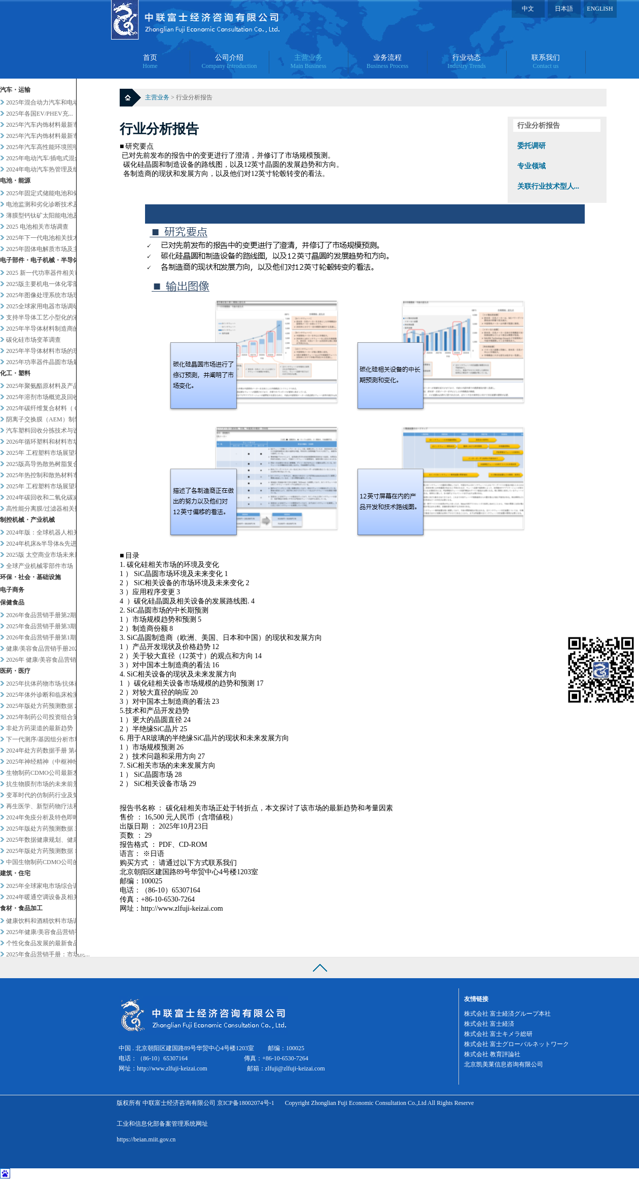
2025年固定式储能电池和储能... (48, 193)
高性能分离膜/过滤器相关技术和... (51, 508)
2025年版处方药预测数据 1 (42, 850)
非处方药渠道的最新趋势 (39, 728)
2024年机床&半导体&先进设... (46, 543)
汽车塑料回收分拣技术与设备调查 (51, 430)
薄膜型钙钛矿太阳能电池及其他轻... (54, 215)
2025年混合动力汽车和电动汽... (48, 102)
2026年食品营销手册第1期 (41, 637)
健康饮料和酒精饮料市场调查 (45, 920)
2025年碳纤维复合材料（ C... (44, 408)
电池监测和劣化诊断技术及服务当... (54, 204)
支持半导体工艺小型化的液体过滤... (54, 317)
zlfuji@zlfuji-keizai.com (295, 1068)
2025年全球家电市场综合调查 (45, 885)
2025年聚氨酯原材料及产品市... (48, 385)
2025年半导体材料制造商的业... (48, 328)
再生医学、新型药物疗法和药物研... (54, 806)
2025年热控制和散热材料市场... (48, 475)
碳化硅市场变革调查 (33, 339)
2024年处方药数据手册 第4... (44, 750)
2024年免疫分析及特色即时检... (48, 817)
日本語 (564, 8)
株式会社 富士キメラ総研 (498, 1034)
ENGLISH (600, 8)
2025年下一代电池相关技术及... (48, 237)
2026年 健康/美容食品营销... (43, 659)
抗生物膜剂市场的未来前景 (42, 784)
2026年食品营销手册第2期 (41, 615)
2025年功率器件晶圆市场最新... (48, 362)
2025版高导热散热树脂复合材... (48, 464)
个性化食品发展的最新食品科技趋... (54, 943)
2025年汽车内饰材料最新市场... (48, 124)
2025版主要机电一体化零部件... (48, 284)
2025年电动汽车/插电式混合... (45, 158)
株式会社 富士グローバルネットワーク (516, 1044)
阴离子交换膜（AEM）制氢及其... (51, 419)
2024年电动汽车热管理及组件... (48, 169)
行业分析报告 (538, 125)
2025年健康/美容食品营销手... (45, 932)
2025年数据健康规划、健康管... (48, 839)
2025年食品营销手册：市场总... (48, 954)
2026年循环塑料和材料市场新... (48, 441)
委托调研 (531, 146)
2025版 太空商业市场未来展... (45, 554)
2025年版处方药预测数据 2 (42, 705)
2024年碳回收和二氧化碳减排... (48, 497)
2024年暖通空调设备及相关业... (48, 897)
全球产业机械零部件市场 (39, 565)
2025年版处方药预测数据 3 (42, 828)
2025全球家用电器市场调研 (42, 306)
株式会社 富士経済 (489, 1023)
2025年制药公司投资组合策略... (48, 717)
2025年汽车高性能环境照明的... (48, 147)
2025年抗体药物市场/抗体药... (45, 683)
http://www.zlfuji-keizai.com (172, 1068)
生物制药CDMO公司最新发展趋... (51, 772)
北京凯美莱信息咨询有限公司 (503, 1064)
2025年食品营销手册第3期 (41, 626)
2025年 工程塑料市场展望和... (45, 452)
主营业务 (158, 97)
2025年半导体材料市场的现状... (48, 350)
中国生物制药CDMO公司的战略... (51, 862)
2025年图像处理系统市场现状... (48, 295)
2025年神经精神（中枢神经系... (48, 761)
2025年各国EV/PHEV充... (39, 113)
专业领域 (531, 166)
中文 (528, 8)
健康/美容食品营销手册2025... (45, 648)
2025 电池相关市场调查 (37, 226)
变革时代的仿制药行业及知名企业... (54, 795)
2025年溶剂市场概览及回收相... (48, 397)
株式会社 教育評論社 (492, 1054)
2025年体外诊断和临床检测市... (48, 694)
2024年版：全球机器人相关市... (48, 532)
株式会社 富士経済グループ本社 (507, 1013)
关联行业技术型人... (548, 186)
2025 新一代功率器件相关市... (45, 272)
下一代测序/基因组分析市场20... (48, 739)
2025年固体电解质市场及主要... (48, 249)
